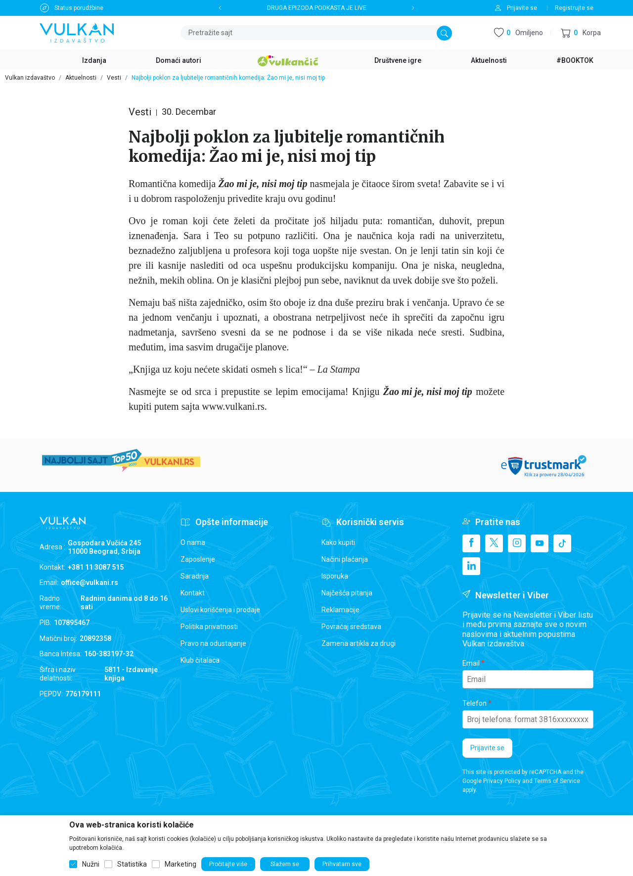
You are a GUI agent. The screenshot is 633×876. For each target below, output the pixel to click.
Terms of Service (557, 781)
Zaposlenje (198, 559)
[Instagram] (517, 543)
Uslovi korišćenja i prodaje (220, 610)
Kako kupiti (338, 542)
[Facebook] (471, 543)
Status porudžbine (78, 7)
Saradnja (195, 576)
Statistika (132, 864)
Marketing (180, 864)
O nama (193, 542)
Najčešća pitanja (346, 593)
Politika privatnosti (209, 627)
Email (471, 663)
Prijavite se (487, 748)
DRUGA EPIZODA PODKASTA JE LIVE (316, 7)
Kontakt (193, 593)
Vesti (114, 77)
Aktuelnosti (80, 77)
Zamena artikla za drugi (358, 643)
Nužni (90, 864)
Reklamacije (340, 610)
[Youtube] (539, 543)
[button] (581, 33)
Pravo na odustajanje (213, 643)
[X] (494, 543)
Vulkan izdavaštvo (30, 77)
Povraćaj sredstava (351, 627)
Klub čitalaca (200, 660)
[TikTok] (562, 543)
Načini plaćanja (344, 559)
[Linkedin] (471, 566)
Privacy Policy (502, 781)
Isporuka (334, 576)
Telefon (474, 703)
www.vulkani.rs (233, 406)
